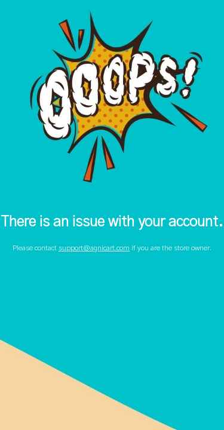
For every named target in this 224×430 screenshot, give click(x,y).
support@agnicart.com (94, 247)
